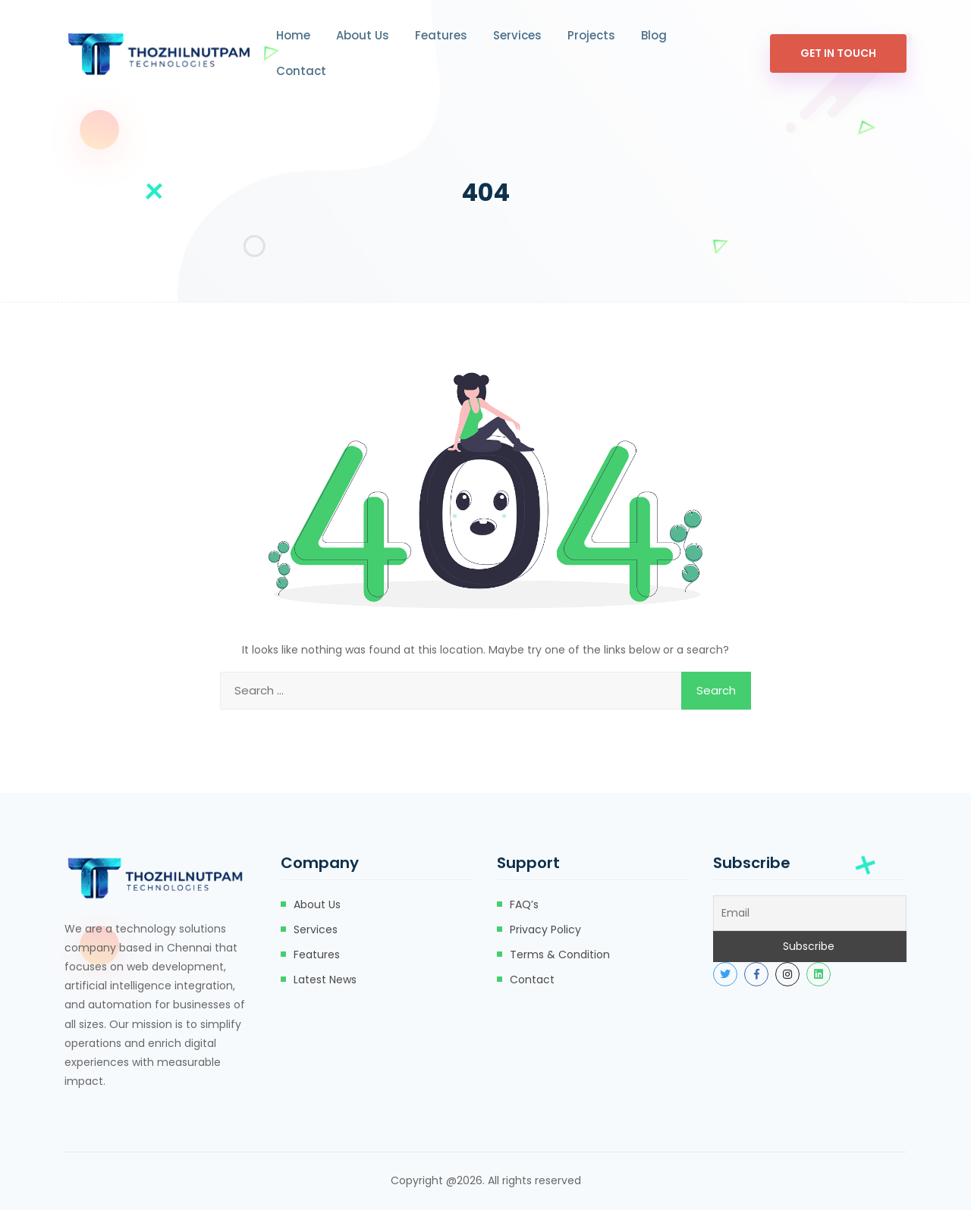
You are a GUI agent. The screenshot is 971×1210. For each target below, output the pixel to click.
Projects (591, 35)
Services (517, 35)
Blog (654, 35)
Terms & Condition (560, 954)
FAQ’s (524, 904)
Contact (301, 71)
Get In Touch (838, 53)
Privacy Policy (545, 929)
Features (441, 35)
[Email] (810, 913)
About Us (362, 35)
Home (293, 35)
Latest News (325, 979)
